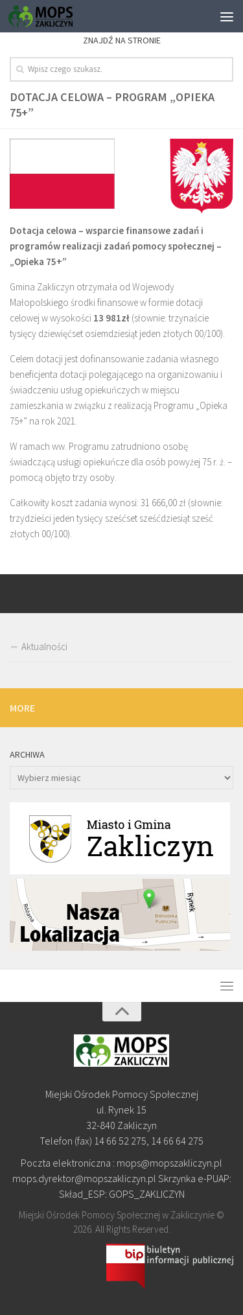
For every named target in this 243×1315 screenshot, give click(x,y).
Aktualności (44, 646)
